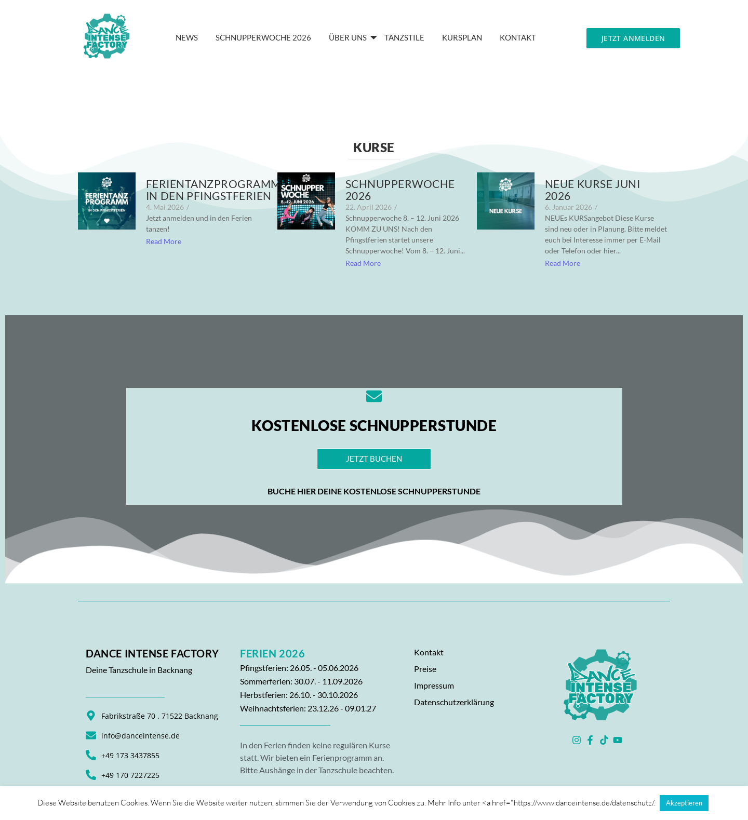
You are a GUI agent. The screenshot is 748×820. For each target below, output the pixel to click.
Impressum (434, 685)
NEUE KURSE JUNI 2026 (592, 189)
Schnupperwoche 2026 (263, 37)
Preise (425, 669)
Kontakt (429, 652)
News (187, 37)
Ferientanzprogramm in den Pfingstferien (213, 189)
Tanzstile (404, 37)
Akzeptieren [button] (684, 803)
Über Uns (349, 37)
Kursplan (462, 37)
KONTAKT (518, 37)
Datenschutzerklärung (454, 702)
